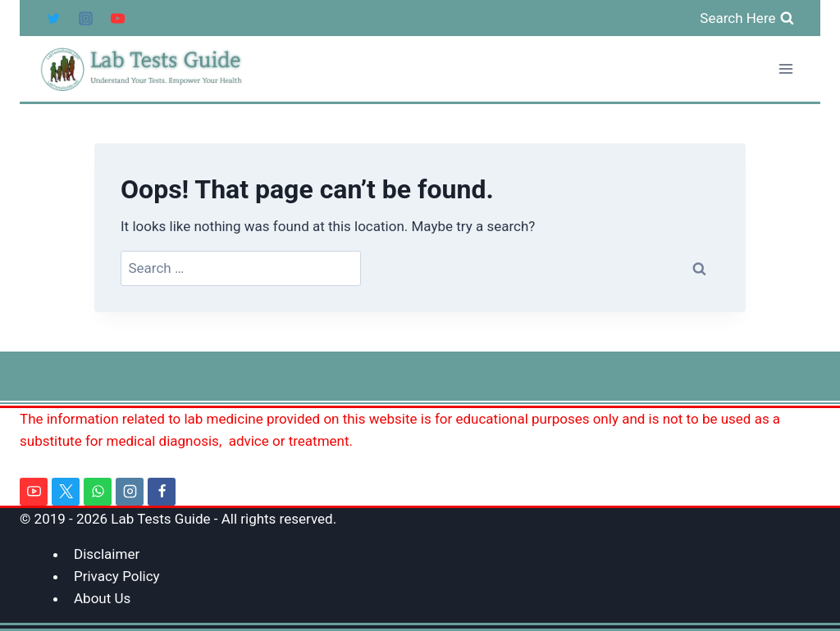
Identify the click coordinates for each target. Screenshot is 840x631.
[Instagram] (85, 18)
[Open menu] (785, 69)
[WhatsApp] (98, 492)
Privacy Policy (117, 576)
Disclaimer (106, 554)
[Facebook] (162, 492)
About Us (102, 598)
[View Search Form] (747, 18)
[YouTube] (117, 18)
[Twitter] (53, 18)
